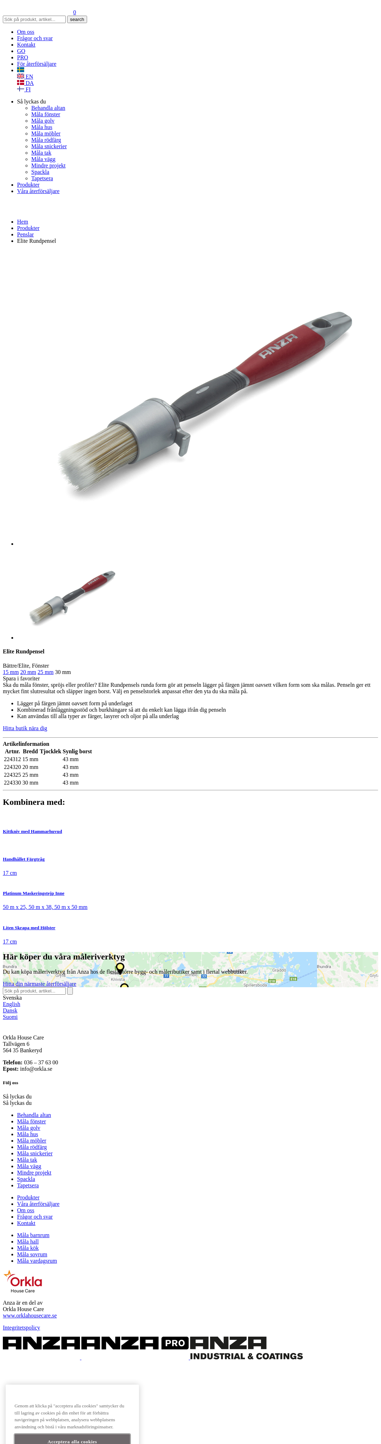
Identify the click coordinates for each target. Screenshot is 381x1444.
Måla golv (42, 121)
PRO (22, 57)
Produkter (28, 185)
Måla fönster (45, 114)
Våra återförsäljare (38, 191)
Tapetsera (42, 178)
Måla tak (41, 153)
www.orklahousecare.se (30, 1315)
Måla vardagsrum (37, 1261)
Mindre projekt (48, 165)
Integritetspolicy (21, 1328)
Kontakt (26, 45)
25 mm (46, 672)
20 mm (28, 672)
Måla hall (28, 1242)
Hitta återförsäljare (39, 984)
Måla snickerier (49, 146)
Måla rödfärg (46, 140)
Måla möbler (45, 133)
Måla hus (41, 127)
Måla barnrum (33, 1235)
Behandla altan (48, 108)
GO (21, 51)
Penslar (25, 234)
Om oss (25, 32)
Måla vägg (43, 159)
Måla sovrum (32, 1254)
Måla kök (28, 1248)
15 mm (11, 672)
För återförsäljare (37, 64)
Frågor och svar (35, 38)
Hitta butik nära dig (25, 728)
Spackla (40, 172)
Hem (22, 222)
